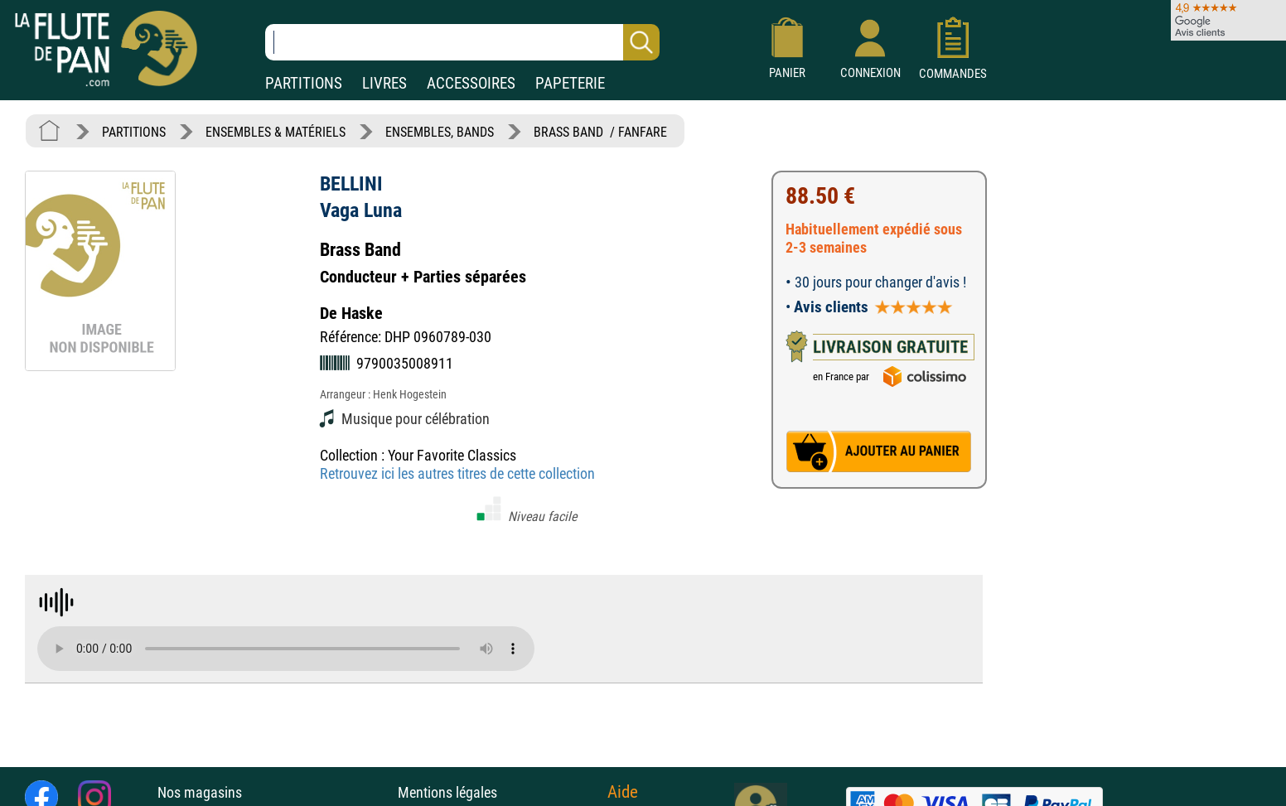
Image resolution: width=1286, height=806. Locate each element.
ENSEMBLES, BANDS (439, 132)
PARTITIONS (303, 83)
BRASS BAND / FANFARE (600, 132)
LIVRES (384, 83)
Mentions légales (447, 792)
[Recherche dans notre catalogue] (462, 42)
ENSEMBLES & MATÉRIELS (275, 132)
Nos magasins (199, 792)
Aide (622, 792)
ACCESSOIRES (471, 83)
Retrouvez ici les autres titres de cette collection (457, 473)
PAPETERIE (570, 83)
